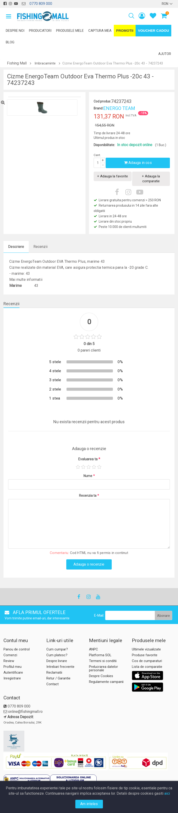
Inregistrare (12, 678)
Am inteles (89, 804)
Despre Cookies (101, 676)
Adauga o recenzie (88, 564)
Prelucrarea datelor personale (103, 668)
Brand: (98, 108)
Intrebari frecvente (60, 667)
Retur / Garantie (58, 678)
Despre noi (15, 31)
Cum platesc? (56, 655)
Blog (10, 42)
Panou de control (16, 649)
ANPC (93, 649)
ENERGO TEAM (119, 108)
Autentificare (13, 672)
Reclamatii (54, 672)
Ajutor (164, 54)
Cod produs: (102, 101)
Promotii (124, 30)
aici (167, 793)
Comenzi (10, 655)
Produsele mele (70, 31)
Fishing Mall (17, 63)
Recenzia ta (89, 495)
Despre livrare (56, 661)
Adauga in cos (138, 162)
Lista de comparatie (147, 667)
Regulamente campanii (106, 682)
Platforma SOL (100, 655)
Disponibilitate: (104, 145)
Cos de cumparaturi (147, 661)
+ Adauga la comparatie (151, 178)
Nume (89, 476)
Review (8, 661)
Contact (52, 684)
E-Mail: (99, 615)
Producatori (40, 31)
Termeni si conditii (103, 661)
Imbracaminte (45, 63)
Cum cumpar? (57, 649)
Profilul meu (12, 667)
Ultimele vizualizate (146, 649)
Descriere (16, 246)
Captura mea (99, 31)
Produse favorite (144, 655)
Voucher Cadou (153, 30)
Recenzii (40, 246)
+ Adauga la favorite (112, 176)
